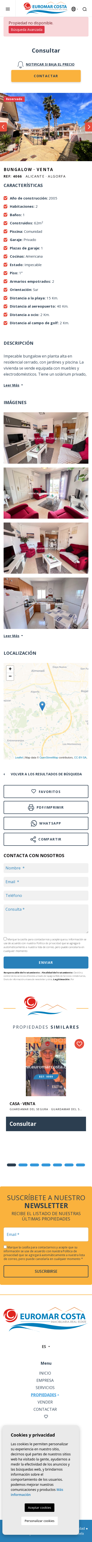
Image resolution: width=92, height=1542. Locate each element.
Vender (45, 1402)
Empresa (45, 1380)
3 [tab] (34, 1164)
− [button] (10, 676)
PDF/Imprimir (46, 808)
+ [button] (10, 669)
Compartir (46, 839)
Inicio (45, 1373)
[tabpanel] (46, 1087)
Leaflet (19, 757)
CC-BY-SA (80, 757)
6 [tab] (69, 1164)
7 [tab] (80, 1164)
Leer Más (11, 385)
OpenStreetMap (49, 757)
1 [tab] (11, 1164)
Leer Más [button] (11, 635)
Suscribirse (46, 1271)
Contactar (46, 76)
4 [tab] (46, 1164)
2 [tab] (23, 1164)
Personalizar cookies (40, 1521)
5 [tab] (57, 1164)
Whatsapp (46, 823)
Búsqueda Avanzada (26, 29)
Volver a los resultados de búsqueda (46, 774)
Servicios (45, 1387)
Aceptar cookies (39, 1507)
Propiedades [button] (43, 1394)
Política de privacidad (49, 943)
